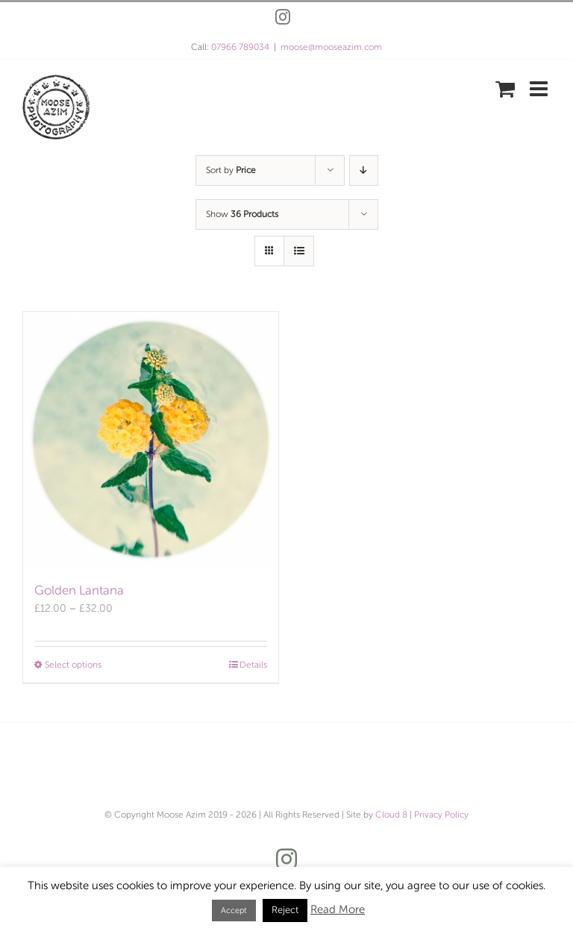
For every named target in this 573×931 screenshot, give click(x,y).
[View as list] (298, 251)
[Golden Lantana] (150, 439)
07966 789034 (240, 47)
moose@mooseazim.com (331, 47)
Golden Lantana (79, 590)
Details (253, 664)
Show (242, 214)
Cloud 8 (391, 814)
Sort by (231, 170)
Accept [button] (234, 910)
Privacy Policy (441, 814)
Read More (337, 909)
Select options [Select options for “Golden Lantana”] (73, 664)
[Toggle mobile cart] (505, 88)
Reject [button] (285, 910)
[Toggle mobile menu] (540, 88)
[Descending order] (363, 170)
